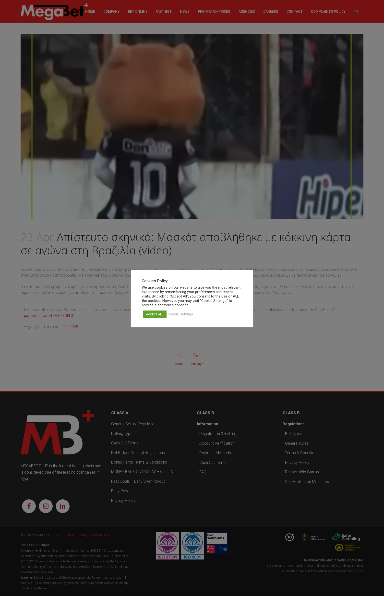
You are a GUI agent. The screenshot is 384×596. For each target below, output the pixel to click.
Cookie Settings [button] (180, 314)
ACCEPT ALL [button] (155, 314)
